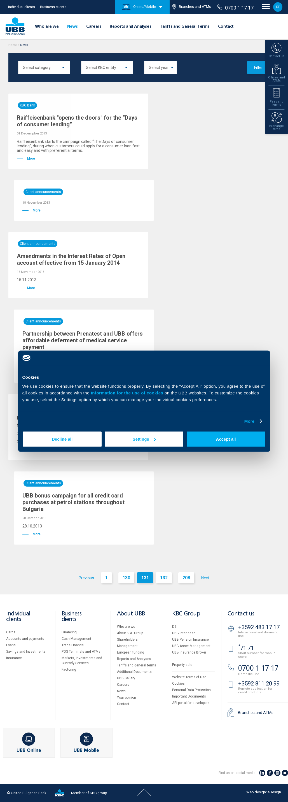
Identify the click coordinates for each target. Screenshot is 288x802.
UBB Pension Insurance (190, 639)
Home (12, 45)
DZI (174, 627)
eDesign (274, 792)
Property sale (182, 665)
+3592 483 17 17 (259, 627)
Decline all (62, 438)
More (249, 421)
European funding (130, 652)
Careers (93, 27)
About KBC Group (130, 633)
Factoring (69, 669)
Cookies (178, 683)
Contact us (241, 614)
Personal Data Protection (191, 690)
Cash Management (76, 639)
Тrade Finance (73, 645)
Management (127, 646)
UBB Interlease (183, 633)
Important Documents (189, 696)
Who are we (46, 27)
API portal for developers (191, 703)
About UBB (131, 614)
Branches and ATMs (191, 7)
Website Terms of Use (189, 677)
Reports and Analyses (130, 27)
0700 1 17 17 (235, 7)
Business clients (53, 7)
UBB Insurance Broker (189, 652)
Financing (69, 632)
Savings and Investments (26, 652)
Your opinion (126, 697)
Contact (226, 27)
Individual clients (21, 7)
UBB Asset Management (191, 646)
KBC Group (186, 614)
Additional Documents (134, 672)
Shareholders (127, 639)
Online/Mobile (139, 7)
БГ (278, 7)
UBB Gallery (126, 678)
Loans (11, 645)
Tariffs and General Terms (184, 27)
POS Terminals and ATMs (81, 652)
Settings (144, 438)
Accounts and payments (25, 639)
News (72, 27)
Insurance (14, 658)
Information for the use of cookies (128, 392)
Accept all (226, 438)
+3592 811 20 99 (259, 683)
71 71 (246, 648)
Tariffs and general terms (136, 665)
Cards (10, 632)
